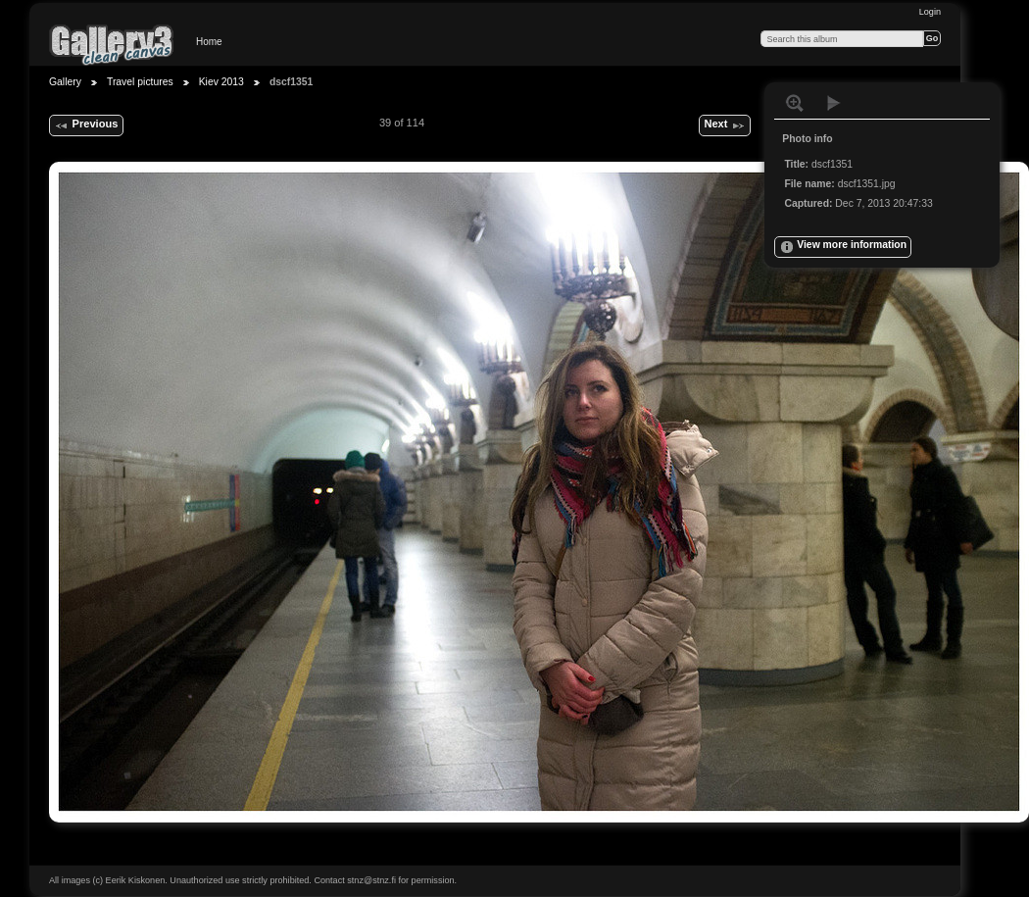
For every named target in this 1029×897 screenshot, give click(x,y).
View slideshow (834, 103)
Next (724, 125)
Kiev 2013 (221, 81)
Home (209, 41)
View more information (842, 247)
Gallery (65, 81)
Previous (86, 125)
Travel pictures (140, 81)
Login (930, 12)
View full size (794, 103)
